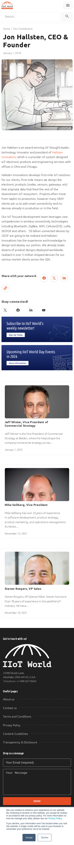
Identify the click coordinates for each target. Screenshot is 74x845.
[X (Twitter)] (5, 310)
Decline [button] (44, 837)
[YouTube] (43, 310)
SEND (37, 801)
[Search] (31, 16)
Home (6, 28)
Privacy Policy (55, 818)
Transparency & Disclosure (20, 742)
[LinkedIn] (31, 310)
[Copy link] (5, 288)
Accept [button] (29, 837)
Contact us (10, 708)
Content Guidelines (15, 734)
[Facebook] (18, 310)
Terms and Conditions (17, 716)
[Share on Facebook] (44, 278)
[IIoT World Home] (37, 655)
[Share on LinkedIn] (64, 278)
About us (9, 699)
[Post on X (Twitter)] (54, 278)
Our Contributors (22, 28)
